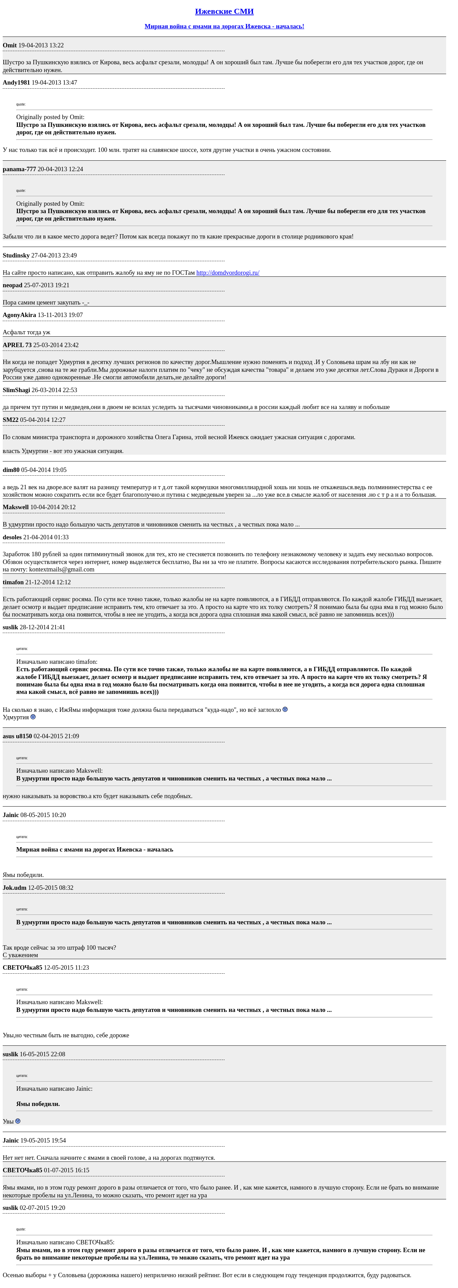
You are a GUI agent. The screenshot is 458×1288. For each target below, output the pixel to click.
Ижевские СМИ (224, 11)
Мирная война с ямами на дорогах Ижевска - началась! (224, 26)
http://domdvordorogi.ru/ (227, 272)
